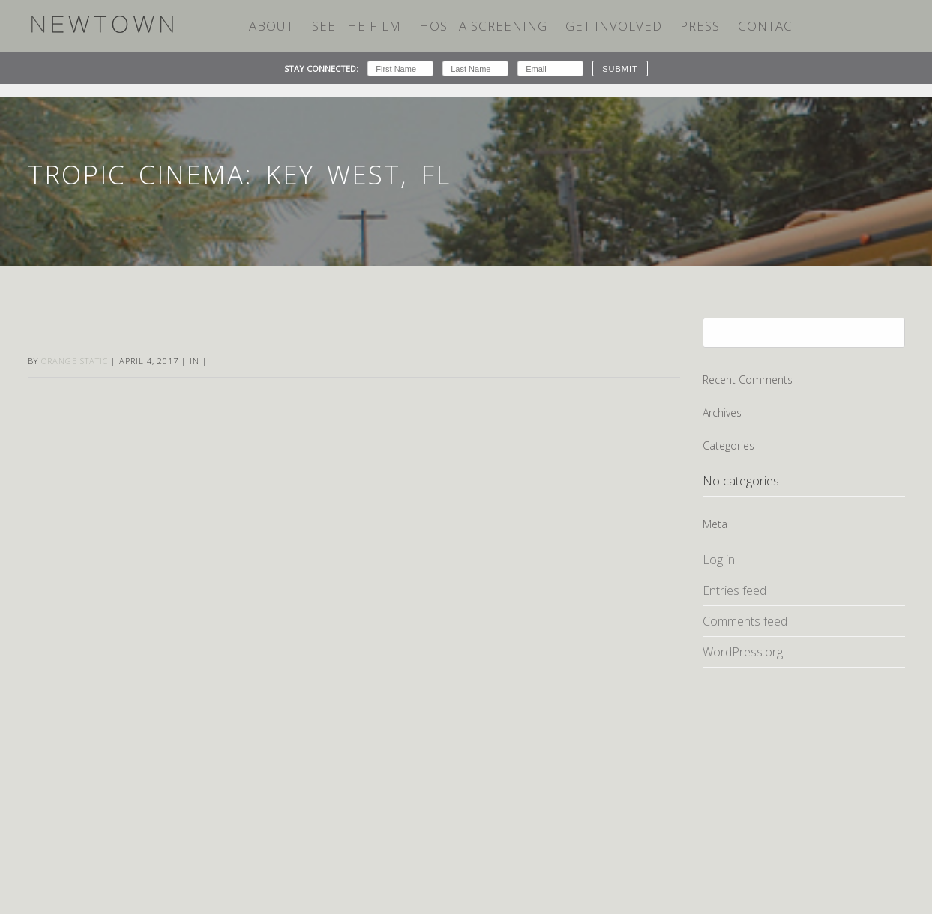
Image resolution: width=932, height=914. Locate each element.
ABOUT (271, 25)
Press (700, 25)
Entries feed (734, 590)
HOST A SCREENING (483, 25)
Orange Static (74, 360)
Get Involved (613, 25)
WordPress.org (743, 652)
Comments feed (745, 621)
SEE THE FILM (356, 25)
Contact (769, 25)
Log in (719, 559)
